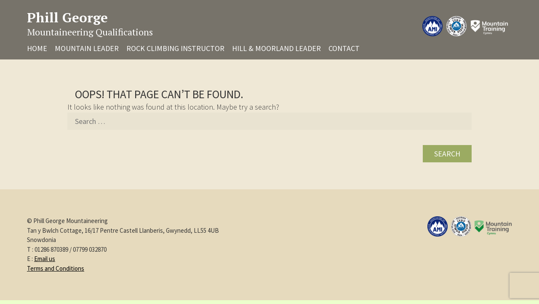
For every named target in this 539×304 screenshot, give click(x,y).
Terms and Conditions (55, 268)
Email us (44, 259)
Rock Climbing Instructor (175, 48)
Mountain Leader (87, 48)
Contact (344, 48)
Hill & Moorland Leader (276, 48)
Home (37, 48)
